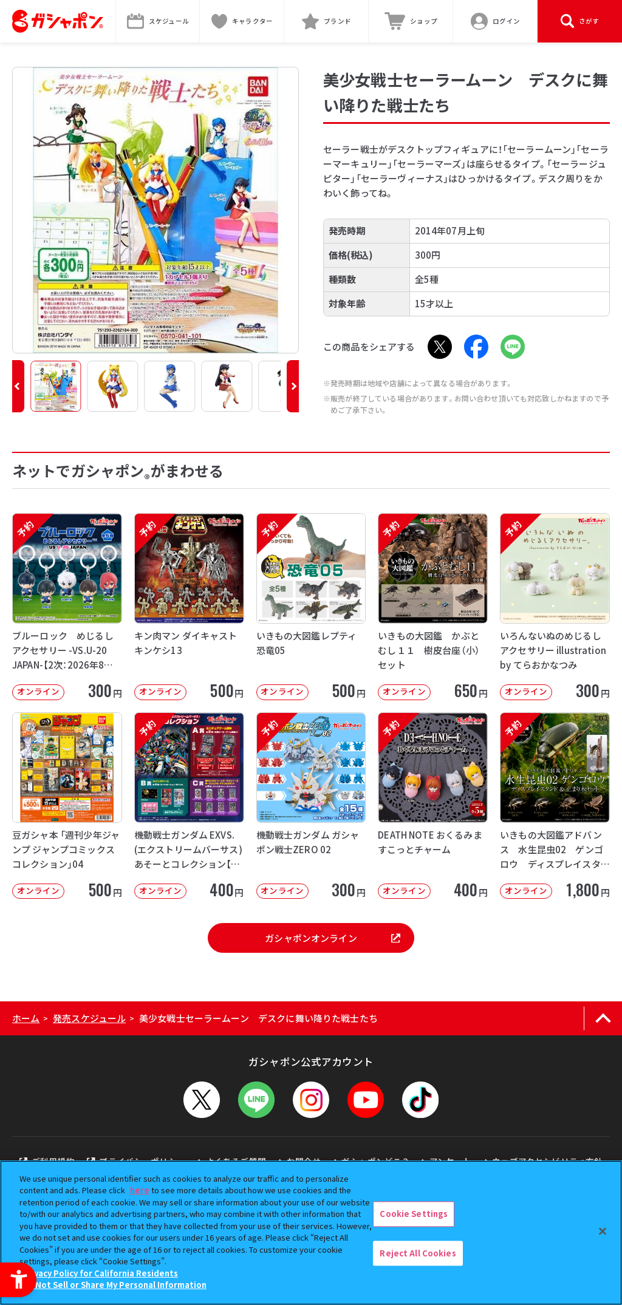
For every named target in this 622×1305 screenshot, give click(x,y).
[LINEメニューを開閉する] (256, 1100)
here (139, 1190)
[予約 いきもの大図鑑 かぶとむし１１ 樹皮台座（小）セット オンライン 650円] (433, 606)
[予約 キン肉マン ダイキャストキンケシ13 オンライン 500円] (189, 606)
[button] (18, 386)
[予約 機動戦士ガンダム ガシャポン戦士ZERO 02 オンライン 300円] (311, 805)
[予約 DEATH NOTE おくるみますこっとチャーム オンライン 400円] (433, 805)
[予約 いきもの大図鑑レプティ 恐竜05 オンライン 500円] (311, 606)
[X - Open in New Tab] (440, 347)
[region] (311, 1232)
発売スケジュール (89, 1018)
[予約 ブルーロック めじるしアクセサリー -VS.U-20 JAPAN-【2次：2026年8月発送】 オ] (67, 606)
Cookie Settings (414, 1213)
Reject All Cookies (418, 1253)
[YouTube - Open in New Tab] (365, 1100)
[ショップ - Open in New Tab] (411, 21)
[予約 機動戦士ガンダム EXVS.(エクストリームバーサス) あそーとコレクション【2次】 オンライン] (189, 805)
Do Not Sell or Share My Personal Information (114, 1284)
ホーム (25, 1018)
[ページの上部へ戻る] (603, 1018)
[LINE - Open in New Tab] (513, 347)
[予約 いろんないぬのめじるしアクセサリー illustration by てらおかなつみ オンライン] (555, 606)
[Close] (602, 1231)
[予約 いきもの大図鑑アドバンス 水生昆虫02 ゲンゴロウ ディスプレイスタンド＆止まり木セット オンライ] (555, 805)
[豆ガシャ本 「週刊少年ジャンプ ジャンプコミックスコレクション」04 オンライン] (67, 805)
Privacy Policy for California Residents (100, 1273)
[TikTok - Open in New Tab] (420, 1100)
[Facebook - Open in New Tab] (476, 347)
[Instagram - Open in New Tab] (311, 1100)
